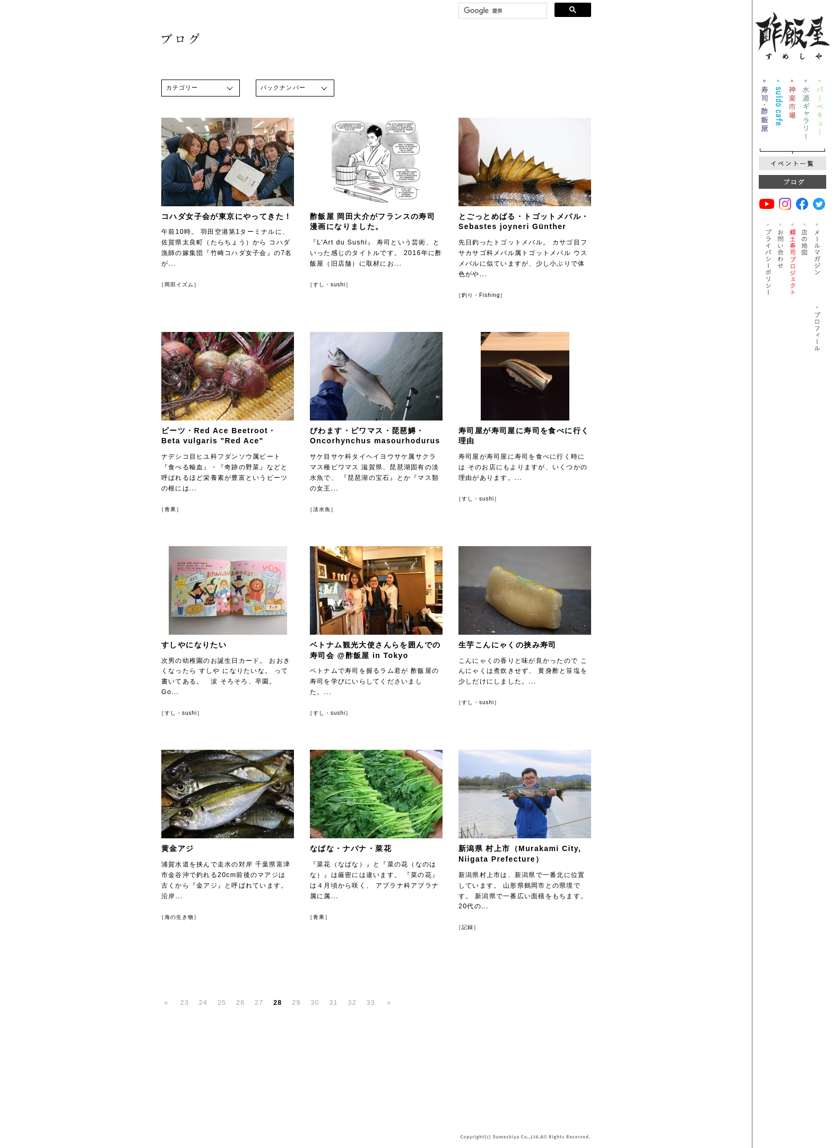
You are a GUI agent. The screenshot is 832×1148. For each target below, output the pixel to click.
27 (259, 1002)
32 (352, 1002)
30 (314, 1002)
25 (222, 1002)
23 (184, 1002)
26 (240, 1002)
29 (296, 1002)
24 (203, 1002)
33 (371, 1002)
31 (333, 1002)
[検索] (502, 11)
